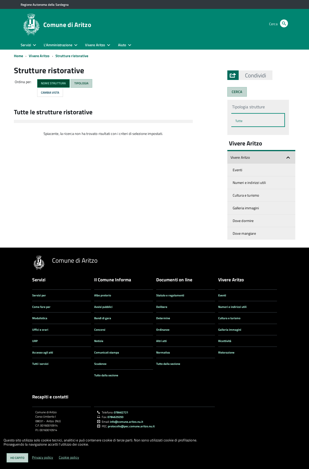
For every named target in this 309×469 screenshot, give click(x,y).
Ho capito (17, 458)
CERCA (237, 91)
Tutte (238, 120)
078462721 (121, 412)
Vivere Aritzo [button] (95, 45)
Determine (163, 318)
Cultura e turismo (246, 195)
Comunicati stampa (106, 352)
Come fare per (41, 307)
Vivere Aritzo (39, 56)
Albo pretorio (102, 295)
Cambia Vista (50, 92)
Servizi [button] (26, 45)
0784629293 (115, 417)
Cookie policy (69, 457)
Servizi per (39, 295)
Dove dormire (243, 220)
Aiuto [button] (122, 45)
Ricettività (224, 341)
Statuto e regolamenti (170, 295)
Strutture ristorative (71, 56)
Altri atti (161, 341)
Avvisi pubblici (103, 307)
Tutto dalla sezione (106, 375)
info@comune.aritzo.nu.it (126, 421)
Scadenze (100, 363)
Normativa (163, 352)
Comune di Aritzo (67, 24)
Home (18, 56)
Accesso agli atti (42, 352)
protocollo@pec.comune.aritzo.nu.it (131, 426)
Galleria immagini (246, 208)
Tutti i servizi (40, 363)
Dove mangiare (244, 233)
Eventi (222, 295)
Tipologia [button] (81, 83)
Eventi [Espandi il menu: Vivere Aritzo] (237, 170)
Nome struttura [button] (53, 83)
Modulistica (39, 318)
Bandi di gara (102, 318)
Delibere (161, 307)
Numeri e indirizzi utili (249, 182)
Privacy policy (42, 457)
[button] (255, 75)
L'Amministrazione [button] (58, 45)
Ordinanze (163, 329)
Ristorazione (226, 352)
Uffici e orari (40, 329)
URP (35, 341)
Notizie (98, 341)
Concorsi (99, 329)
